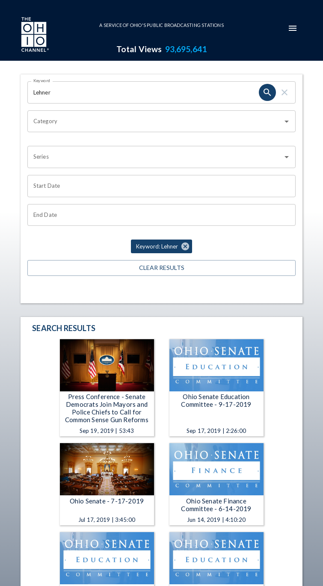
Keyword (41, 80)
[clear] (284, 92)
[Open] (287, 121)
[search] (267, 92)
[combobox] (155, 121)
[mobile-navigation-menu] (292, 28)
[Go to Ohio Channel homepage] (34, 35)
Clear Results (161, 267)
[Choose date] (158, 186)
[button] (161, 246)
